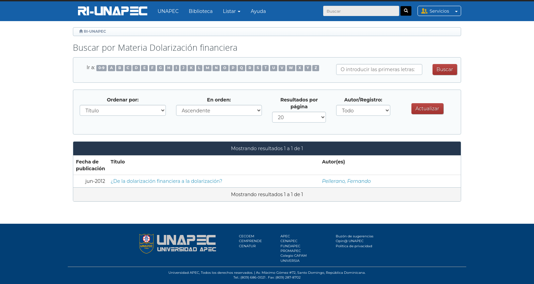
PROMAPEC (290, 251)
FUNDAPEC (290, 246)
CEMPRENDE (250, 241)
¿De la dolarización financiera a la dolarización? (166, 181)
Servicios (445, 11)
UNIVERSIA (289, 260)
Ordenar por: (123, 100)
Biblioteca (201, 11)
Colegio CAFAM (293, 255)
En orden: (219, 100)
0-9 (101, 68)
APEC (285, 236)
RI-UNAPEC (95, 31)
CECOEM (246, 236)
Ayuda (258, 11)
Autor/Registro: (363, 100)
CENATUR (247, 246)
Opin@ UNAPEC (350, 241)
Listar (232, 11)
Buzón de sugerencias (355, 236)
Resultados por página (299, 103)
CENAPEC (288, 241)
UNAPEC (168, 11)
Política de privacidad (354, 246)
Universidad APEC (184, 272)
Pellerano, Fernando (346, 181)
